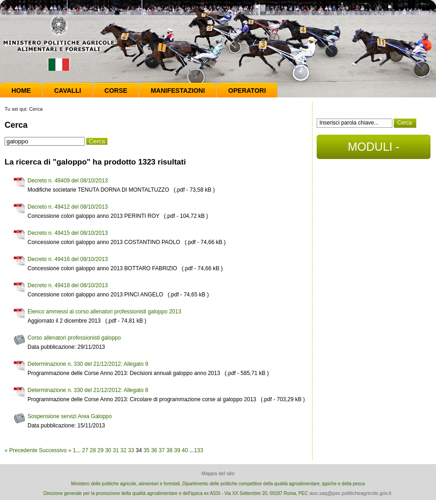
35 (146, 450)
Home (21, 90)
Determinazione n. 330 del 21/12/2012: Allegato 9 (88, 364)
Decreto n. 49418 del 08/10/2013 (68, 285)
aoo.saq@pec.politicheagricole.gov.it (350, 493)
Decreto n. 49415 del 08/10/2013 (68, 233)
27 (85, 450)
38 (170, 450)
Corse (116, 90)
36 (154, 450)
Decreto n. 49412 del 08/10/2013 (68, 207)
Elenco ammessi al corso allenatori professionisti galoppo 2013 (104, 311)
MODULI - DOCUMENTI (373, 149)
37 (162, 450)
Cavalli (67, 90)
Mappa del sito (218, 473)
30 (108, 450)
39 (177, 450)
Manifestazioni (178, 90)
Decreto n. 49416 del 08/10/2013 (68, 259)
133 (198, 450)
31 (116, 450)
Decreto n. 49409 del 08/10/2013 (68, 180)
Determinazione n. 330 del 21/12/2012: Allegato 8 (88, 390)
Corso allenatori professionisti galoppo (74, 338)
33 (131, 450)
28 (93, 450)
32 (123, 450)
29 (100, 450)
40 (185, 450)
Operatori (247, 90)
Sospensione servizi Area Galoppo (70, 416)
